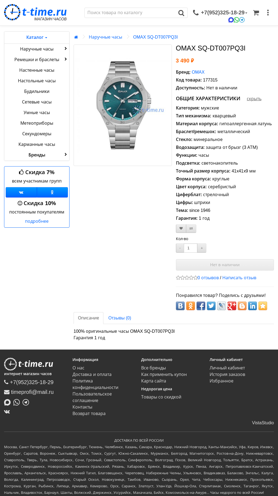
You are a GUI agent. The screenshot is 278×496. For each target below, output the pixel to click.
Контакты (82, 407)
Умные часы (37, 112)
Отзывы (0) (119, 318)
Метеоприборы (36, 123)
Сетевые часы (36, 102)
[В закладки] (181, 228)
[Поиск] (130, 13)
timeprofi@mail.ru (29, 392)
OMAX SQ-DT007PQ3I (155, 37)
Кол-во (182, 239)
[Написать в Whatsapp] (18, 402)
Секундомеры (36, 133)
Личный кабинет (227, 368)
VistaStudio (263, 422)
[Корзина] (256, 13)
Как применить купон (164, 374)
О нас (78, 368)
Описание (88, 318)
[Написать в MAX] (8, 402)
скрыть (254, 98)
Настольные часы (36, 81)
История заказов (227, 374)
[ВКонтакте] (8, 412)
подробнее (37, 221)
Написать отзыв (239, 277)
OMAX (198, 72)
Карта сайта (153, 381)
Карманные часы (36, 144)
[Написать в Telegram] (27, 402)
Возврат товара (88, 413)
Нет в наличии (225, 264)
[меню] (268, 13)
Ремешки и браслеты (41, 59)
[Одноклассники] (52, 192)
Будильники (36, 91)
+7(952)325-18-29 (28, 382)
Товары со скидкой (161, 397)
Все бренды (153, 368)
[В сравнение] (191, 228)
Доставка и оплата (92, 374)
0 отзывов (208, 277)
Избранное (221, 381)
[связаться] (220, 13)
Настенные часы (36, 70)
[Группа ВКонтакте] (21, 192)
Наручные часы (44, 48)
